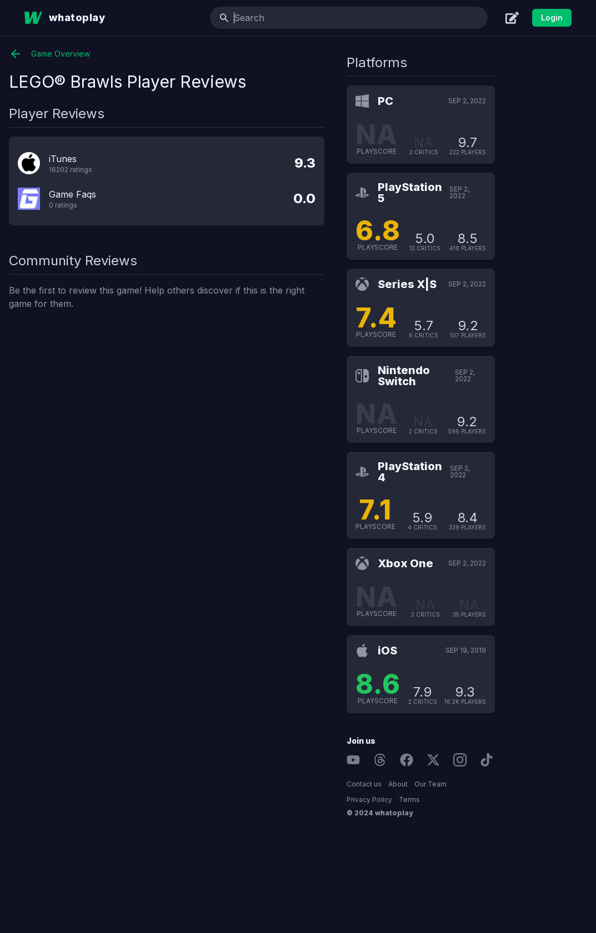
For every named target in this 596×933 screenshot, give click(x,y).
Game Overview (146, 54)
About (494, 784)
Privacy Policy (465, 799)
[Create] (512, 18)
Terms (505, 799)
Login (552, 17)
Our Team (526, 784)
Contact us (460, 784)
